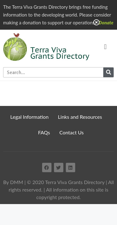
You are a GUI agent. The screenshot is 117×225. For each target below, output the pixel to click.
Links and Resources (80, 117)
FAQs (44, 132)
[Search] (108, 72)
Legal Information (29, 117)
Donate (106, 22)
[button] (105, 47)
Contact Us (71, 132)
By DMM (13, 182)
